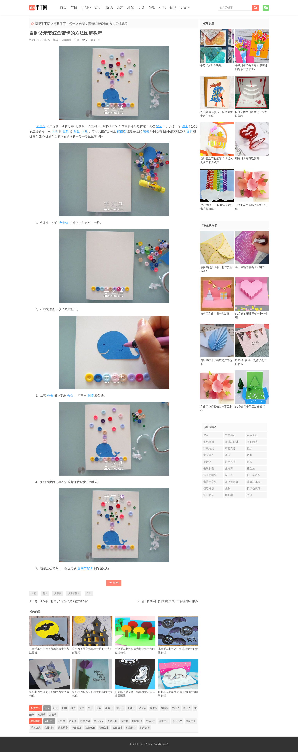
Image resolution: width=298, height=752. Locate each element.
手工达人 (36, 727)
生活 (162, 8)
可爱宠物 (230, 448)
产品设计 (131, 727)
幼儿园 (73, 721)
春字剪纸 (252, 435)
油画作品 (230, 461)
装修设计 (117, 727)
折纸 (109, 8)
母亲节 (131, 708)
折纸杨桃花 (253, 488)
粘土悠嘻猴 (210, 475)
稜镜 (249, 495)
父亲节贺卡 (85, 568)
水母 (227, 455)
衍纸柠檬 (208, 488)
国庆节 (186, 708)
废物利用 (112, 721)
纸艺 (120, 8)
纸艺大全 (99, 721)
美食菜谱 (63, 727)
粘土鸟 (229, 475)
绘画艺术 (104, 727)
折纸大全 (85, 721)
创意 (173, 8)
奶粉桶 (229, 495)
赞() (114, 582)
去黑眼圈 (208, 468)
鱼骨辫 (229, 468)
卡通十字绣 (210, 481)
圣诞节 (109, 708)
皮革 (206, 435)
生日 (90, 708)
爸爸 (146, 131)
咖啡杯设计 (231, 441)
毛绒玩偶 (208, 441)
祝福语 (121, 131)
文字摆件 (208, 455)
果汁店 (207, 461)
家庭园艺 (77, 727)
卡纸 (55, 131)
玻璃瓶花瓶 (253, 481)
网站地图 (163, 744)
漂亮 (185, 126)
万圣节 (52, 714)
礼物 (64, 708)
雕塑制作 (137, 721)
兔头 (227, 488)
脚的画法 (252, 441)
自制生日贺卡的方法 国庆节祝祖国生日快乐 (172, 601)
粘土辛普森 (253, 475)
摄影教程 (90, 727)
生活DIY (150, 721)
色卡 (50, 395)
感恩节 (41, 714)
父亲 (159, 126)
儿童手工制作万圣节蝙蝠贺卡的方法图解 (64, 601)
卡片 (85, 131)
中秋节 (175, 708)
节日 (74, 8)
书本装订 (230, 435)
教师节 (164, 708)
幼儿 (98, 8)
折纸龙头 (208, 495)
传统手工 (191, 721)
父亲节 (40, 126)
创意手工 (164, 721)
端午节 (153, 708)
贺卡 (72, 23)
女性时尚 (49, 727)
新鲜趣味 (145, 727)
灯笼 (55, 708)
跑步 (249, 448)
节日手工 (60, 23)
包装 (73, 708)
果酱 (249, 461)
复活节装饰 (231, 481)
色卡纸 (63, 222)
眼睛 (90, 395)
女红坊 (124, 721)
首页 (63, 8)
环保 (130, 8)
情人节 (120, 708)
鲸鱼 (77, 131)
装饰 (81, 708)
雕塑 (151, 8)
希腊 (249, 455)
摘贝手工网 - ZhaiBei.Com (145, 744)
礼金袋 (251, 468)
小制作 (86, 8)
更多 (183, 8)
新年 (98, 708)
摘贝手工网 (42, 23)
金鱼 (70, 395)
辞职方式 (208, 448)
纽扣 (66, 131)
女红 (141, 8)
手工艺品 (177, 721)
